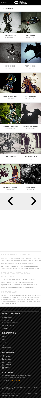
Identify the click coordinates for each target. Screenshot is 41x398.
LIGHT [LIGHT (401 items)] (28, 299)
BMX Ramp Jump (10, 36)
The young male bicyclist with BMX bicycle (31, 157)
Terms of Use (32, 394)
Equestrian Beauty (25, 387)
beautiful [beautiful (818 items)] (32, 295)
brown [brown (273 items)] (6, 297)
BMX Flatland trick (10, 96)
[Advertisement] (20, 230)
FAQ (3, 345)
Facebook (7, 359)
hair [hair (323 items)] (17, 299)
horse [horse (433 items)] (24, 299)
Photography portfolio (10, 323)
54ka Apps (5, 328)
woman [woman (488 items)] (9, 304)
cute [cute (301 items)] (19, 297)
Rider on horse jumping (31, 66)
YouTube (7, 368)
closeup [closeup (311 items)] (10, 297)
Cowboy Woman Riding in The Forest (10, 157)
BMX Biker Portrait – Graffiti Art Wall (10, 187)
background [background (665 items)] (21, 295)
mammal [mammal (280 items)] (33, 299)
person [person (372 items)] (22, 302)
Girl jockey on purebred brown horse (30, 96)
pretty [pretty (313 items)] (35, 302)
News (3, 339)
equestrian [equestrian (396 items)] (34, 297)
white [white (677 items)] (3, 304)
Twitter (7, 356)
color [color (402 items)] (15, 297)
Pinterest (7, 365)
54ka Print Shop (7, 317)
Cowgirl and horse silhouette (31, 126)
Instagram (7, 362)
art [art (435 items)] (8, 296)
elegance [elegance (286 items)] (27, 297)
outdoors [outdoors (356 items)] (11, 302)
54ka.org (20, 394)
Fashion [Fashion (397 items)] (4, 299)
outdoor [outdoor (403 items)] (4, 302)
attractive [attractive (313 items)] (13, 295)
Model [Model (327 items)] (37, 299)
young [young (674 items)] (15, 304)
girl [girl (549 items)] (14, 299)
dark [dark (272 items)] (22, 297)
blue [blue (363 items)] (2, 297)
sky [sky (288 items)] (38, 302)
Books (4, 342)
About (4, 337)
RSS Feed (11, 389)
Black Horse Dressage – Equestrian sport (10, 66)
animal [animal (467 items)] (3, 296)
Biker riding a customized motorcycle (31, 187)
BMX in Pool (30, 36)
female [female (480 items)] (9, 299)
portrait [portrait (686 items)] (29, 301)
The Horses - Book (8, 325)
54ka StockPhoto (7, 320)
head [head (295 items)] (20, 299)
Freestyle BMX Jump (10, 126)
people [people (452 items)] (17, 302)
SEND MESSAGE (15, 380)
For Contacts (6, 348)
